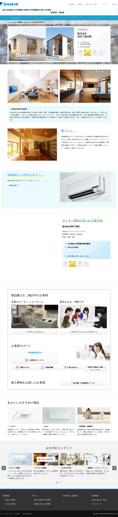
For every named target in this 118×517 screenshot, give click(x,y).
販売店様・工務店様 (74, 13)
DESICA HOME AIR (94, 53)
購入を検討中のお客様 (42, 500)
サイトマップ (105, 4)
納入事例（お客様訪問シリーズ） (84, 383)
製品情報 (71, 4)
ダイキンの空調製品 (17, 22)
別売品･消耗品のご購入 (96, 368)
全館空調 (101, 53)
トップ (9, 22)
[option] (59, 42)
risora (87, 53)
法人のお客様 (10, 504)
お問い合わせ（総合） (91, 4)
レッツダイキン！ (16, 18)
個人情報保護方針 (27, 513)
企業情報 (79, 4)
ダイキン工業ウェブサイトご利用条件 (10, 513)
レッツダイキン (27, 22)
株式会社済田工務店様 (19, 109)
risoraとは (13, 185)
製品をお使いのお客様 (42, 504)
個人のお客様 (10, 500)
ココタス (80, 53)
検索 (113, 4)
